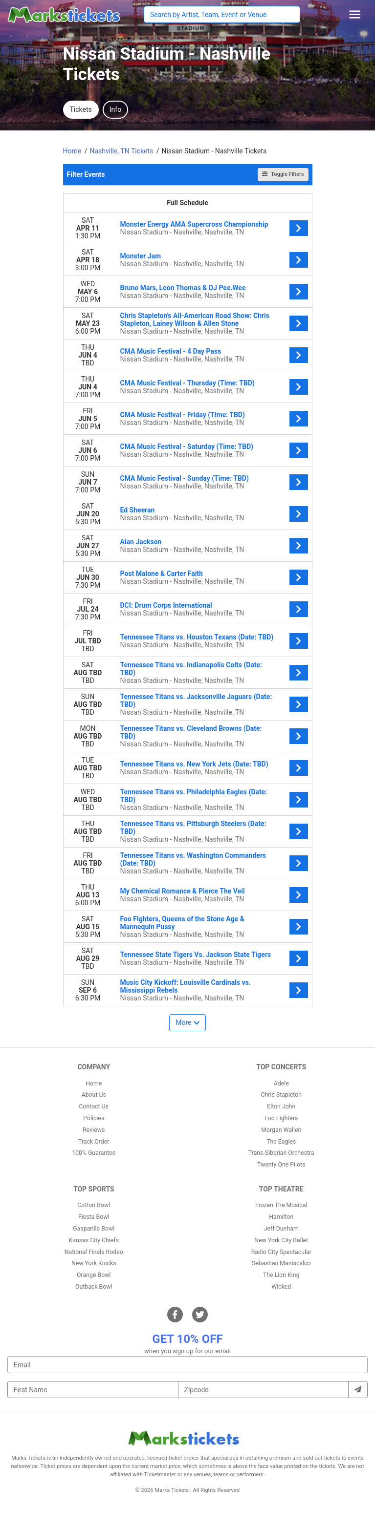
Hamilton (281, 1216)
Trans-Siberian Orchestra (281, 1152)
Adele (281, 1083)
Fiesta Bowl (93, 1216)
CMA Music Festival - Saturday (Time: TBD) (187, 446)
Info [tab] (115, 109)
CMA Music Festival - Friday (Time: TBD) (182, 415)
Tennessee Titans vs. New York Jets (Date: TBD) (194, 764)
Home (94, 1083)
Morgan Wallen (281, 1129)
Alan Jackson (141, 542)
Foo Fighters (281, 1118)
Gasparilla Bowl (93, 1228)
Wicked (281, 1286)
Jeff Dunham (281, 1228)
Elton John (281, 1106)
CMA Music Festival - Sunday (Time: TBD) (184, 478)
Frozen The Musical (281, 1205)
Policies (93, 1118)
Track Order (93, 1141)
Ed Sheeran (137, 510)
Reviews (94, 1129)
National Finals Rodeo (94, 1252)
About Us (94, 1094)
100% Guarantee (93, 1152)
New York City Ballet (281, 1240)
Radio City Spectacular (281, 1252)
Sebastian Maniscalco (281, 1263)
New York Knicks (93, 1263)
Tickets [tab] (81, 109)
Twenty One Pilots (281, 1164)
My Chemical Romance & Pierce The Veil (182, 891)
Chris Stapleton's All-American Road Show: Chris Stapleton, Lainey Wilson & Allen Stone (195, 319)
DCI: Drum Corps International (166, 605)
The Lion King (281, 1275)
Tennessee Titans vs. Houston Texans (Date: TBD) (197, 637)
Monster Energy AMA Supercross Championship (194, 224)
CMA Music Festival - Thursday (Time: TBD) (187, 383)
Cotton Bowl (93, 1205)
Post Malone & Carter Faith (161, 573)
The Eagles (281, 1141)
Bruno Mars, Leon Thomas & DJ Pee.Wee (183, 288)
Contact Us (94, 1106)
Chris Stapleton (281, 1094)
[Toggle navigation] (355, 14)
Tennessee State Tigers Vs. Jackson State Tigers (195, 954)
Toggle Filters (283, 174)
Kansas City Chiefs (93, 1240)
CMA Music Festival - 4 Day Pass (170, 351)
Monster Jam (140, 256)
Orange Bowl (93, 1275)
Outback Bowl (93, 1286)
